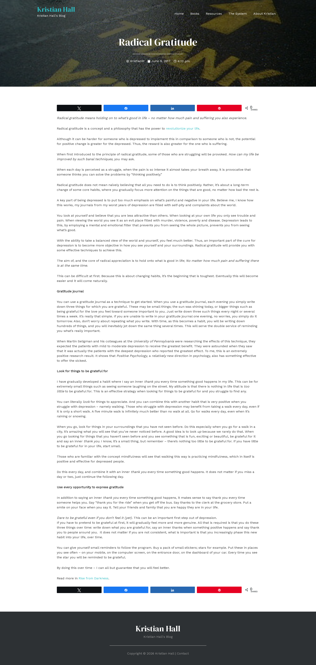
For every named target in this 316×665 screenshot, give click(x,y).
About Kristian (264, 14)
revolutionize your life (183, 128)
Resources (214, 14)
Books (194, 14)
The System (237, 14)
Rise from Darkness (94, 578)
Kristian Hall (56, 9)
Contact (183, 653)
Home (179, 14)
